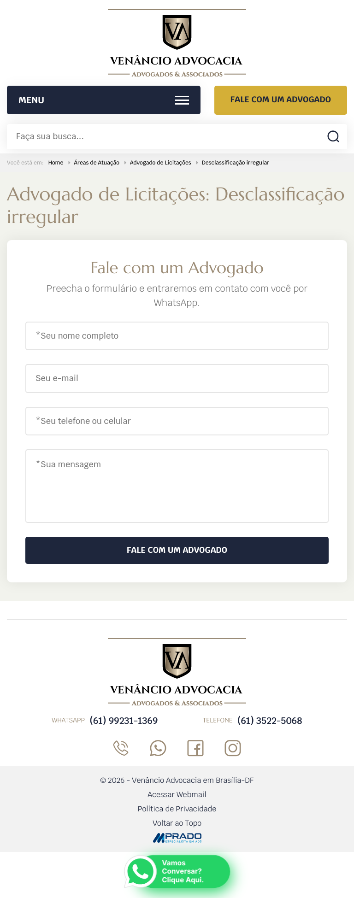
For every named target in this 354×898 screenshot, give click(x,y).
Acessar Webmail (177, 794)
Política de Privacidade (177, 809)
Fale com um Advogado (280, 99)
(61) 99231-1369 (123, 721)
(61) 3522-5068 (269, 721)
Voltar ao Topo (177, 823)
